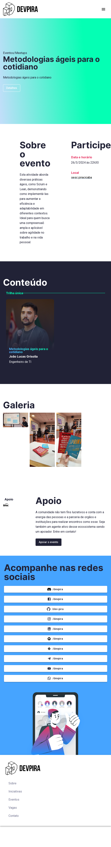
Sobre (12, 783)
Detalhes (11, 88)
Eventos (14, 799)
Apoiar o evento (48, 542)
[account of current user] (103, 9)
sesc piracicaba (81, 177)
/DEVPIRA (55, 589)
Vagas (13, 807)
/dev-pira (55, 609)
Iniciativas (15, 791)
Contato (14, 816)
